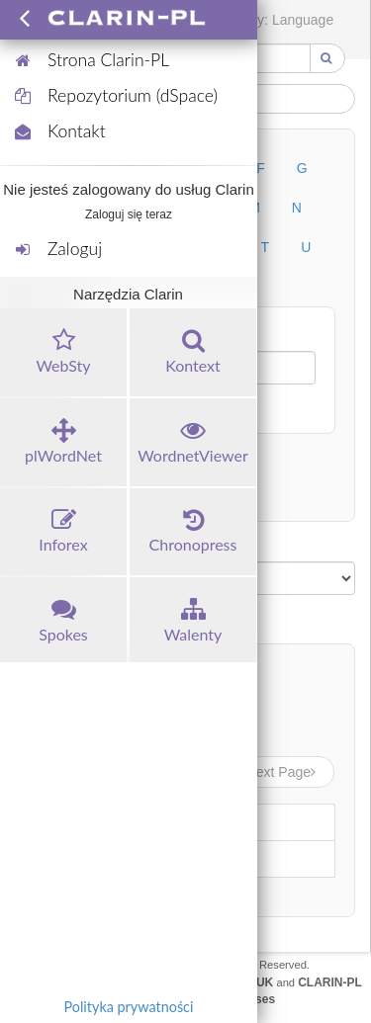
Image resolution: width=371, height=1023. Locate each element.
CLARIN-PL (330, 982)
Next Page (283, 772)
